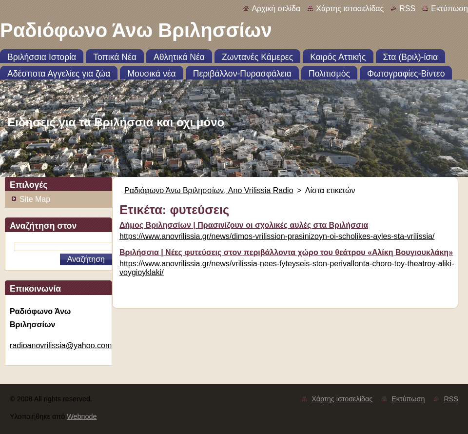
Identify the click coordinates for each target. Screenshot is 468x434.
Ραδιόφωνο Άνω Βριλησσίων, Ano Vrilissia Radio (208, 190)
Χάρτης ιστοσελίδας (350, 8)
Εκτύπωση (449, 8)
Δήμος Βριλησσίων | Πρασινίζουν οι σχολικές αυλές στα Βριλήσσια (243, 225)
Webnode (82, 416)
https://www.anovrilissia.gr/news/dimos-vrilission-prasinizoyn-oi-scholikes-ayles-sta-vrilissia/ (276, 236)
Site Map (35, 199)
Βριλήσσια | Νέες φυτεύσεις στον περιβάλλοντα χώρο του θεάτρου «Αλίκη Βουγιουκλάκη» (286, 252)
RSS (407, 8)
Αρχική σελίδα (276, 8)
